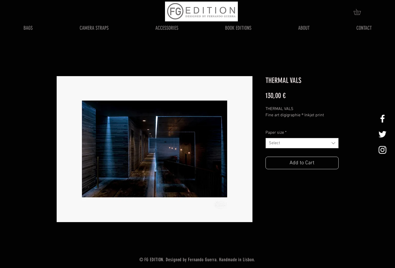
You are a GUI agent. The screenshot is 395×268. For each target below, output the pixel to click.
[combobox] (302, 143)
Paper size (276, 132)
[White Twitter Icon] (382, 134)
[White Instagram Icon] (382, 150)
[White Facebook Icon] (382, 118)
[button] (360, 12)
